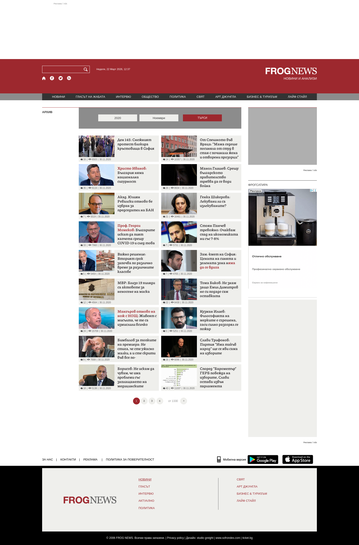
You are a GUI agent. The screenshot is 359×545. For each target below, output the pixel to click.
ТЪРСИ (202, 117)
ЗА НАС (47, 459)
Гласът (144, 486)
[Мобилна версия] (231, 459)
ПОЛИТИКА (178, 96)
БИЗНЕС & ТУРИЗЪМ (262, 96)
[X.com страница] (60, 78)
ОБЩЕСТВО (150, 96)
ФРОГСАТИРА (258, 184)
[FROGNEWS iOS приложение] (297, 459)
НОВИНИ (58, 96)
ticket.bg (247, 538)
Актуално (146, 500)
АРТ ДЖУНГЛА (225, 96)
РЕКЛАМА (90, 459)
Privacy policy (175, 538)
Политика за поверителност (130, 459)
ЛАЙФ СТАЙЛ (297, 96)
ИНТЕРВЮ (123, 96)
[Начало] (44, 78)
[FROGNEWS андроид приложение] (263, 459)
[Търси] (87, 69)
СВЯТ (201, 96)
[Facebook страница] (52, 78)
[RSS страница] (69, 78)
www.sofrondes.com (228, 538)
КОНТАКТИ (68, 459)
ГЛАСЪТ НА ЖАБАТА (90, 96)
